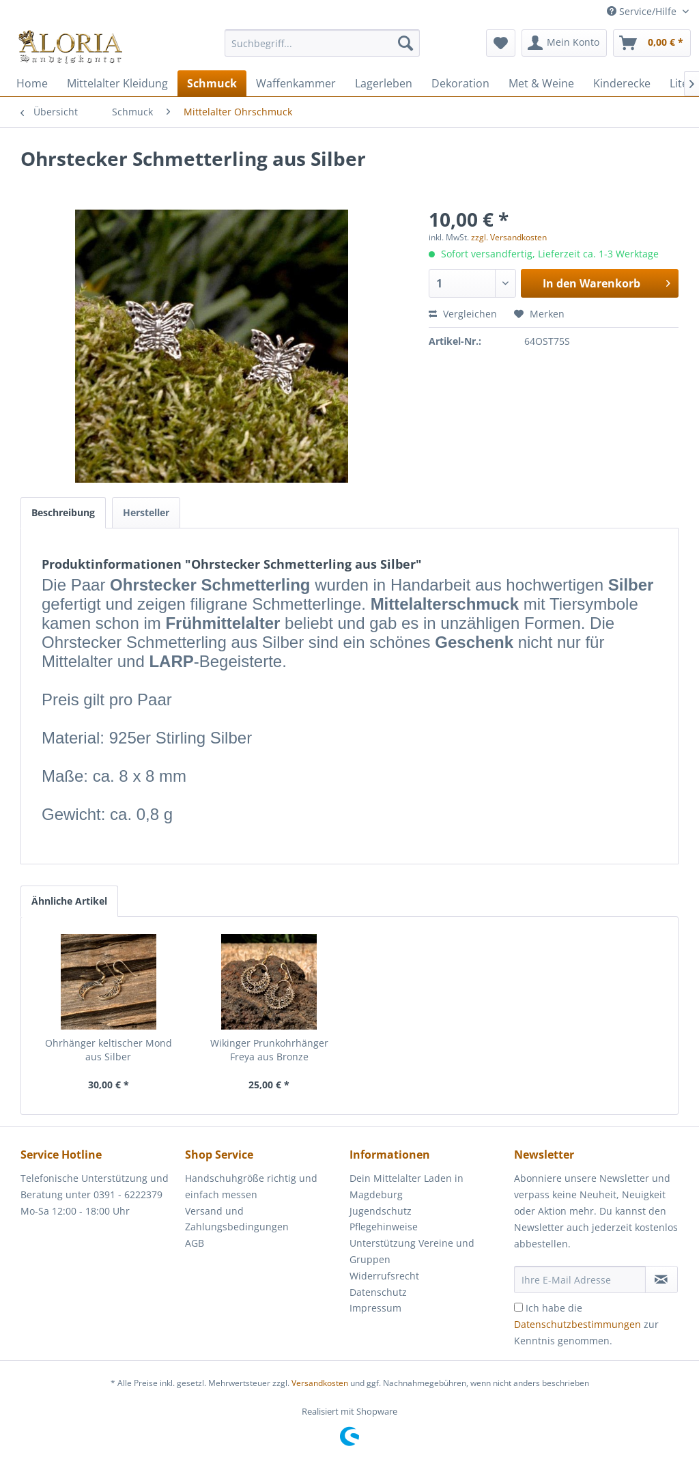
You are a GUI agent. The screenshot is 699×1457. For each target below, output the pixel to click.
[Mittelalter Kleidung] (117, 83)
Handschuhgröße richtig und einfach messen (251, 1186)
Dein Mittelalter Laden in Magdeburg (406, 1186)
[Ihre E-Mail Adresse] (580, 1279)
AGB (194, 1242)
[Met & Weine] (541, 83)
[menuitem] (322, 49)
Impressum (375, 1307)
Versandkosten (319, 1383)
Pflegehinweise (384, 1226)
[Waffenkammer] (295, 83)
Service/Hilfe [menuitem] (643, 11)
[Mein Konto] (564, 43)
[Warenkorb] (652, 43)
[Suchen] (405, 43)
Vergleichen (463, 313)
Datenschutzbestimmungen (577, 1324)
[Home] (32, 83)
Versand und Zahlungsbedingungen (237, 1219)
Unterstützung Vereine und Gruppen (412, 1251)
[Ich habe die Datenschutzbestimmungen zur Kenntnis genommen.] (518, 1307)
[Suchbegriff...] (322, 43)
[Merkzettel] (500, 43)
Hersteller (146, 512)
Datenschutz (378, 1292)
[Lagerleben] (383, 83)
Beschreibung (63, 512)
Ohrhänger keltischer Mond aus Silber (108, 1049)
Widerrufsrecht (384, 1275)
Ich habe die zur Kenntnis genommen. (586, 1324)
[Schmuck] (211, 83)
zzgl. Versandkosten (509, 237)
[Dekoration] (460, 83)
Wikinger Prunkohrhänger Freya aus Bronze (269, 1049)
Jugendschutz (381, 1210)
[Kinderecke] (622, 83)
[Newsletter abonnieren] (661, 1279)
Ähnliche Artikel (69, 900)
